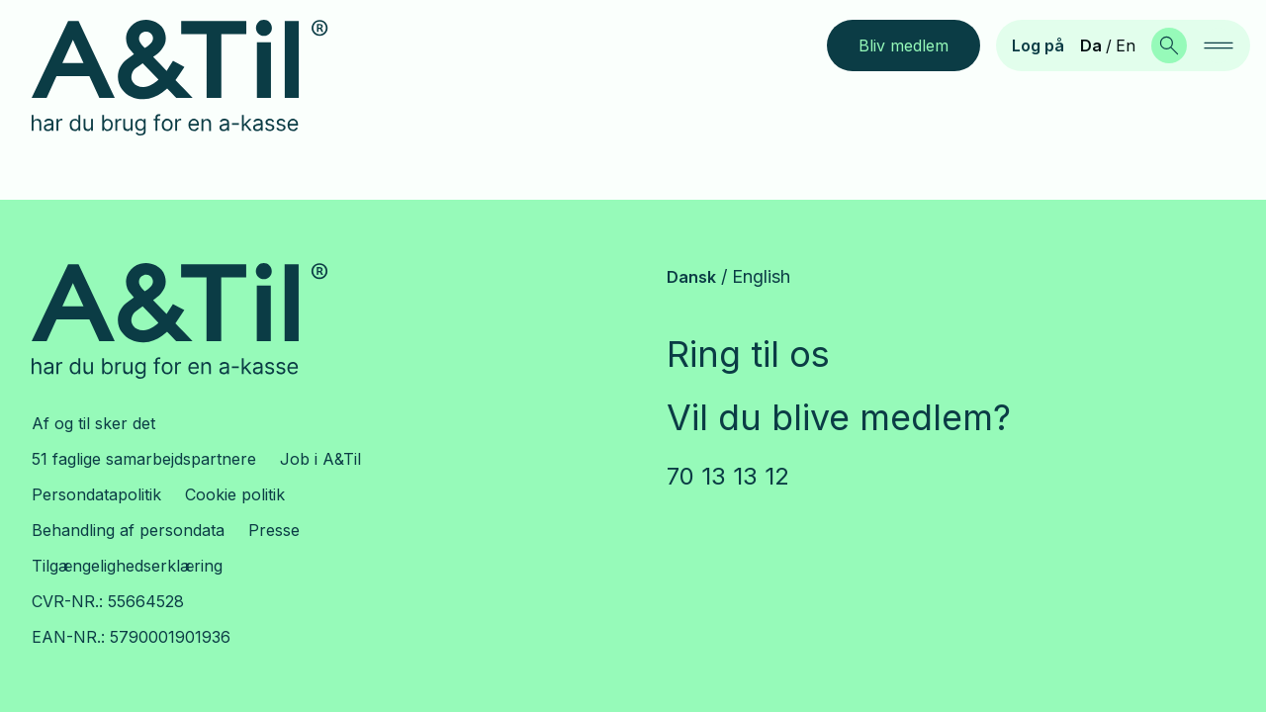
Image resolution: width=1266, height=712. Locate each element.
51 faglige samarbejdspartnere (144, 459)
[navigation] (1218, 45)
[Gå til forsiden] (195, 78)
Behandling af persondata (128, 530)
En (1125, 45)
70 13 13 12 (728, 476)
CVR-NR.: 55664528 (108, 601)
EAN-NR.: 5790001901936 (131, 637)
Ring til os (748, 354)
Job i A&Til (320, 459)
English (761, 276)
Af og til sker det (93, 423)
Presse (274, 530)
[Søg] (1169, 45)
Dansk (691, 277)
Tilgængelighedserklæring (127, 566)
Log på (1038, 45)
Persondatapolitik (96, 494)
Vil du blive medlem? (839, 417)
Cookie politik (235, 494)
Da (1091, 45)
